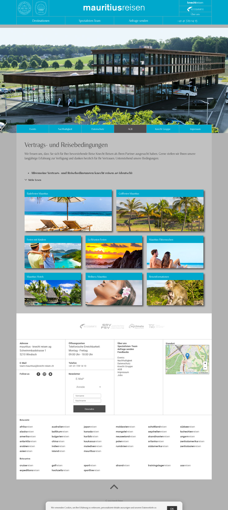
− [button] (205, 368)
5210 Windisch (28, 354)
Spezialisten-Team (89, 20)
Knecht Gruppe (162, 129)
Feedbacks (123, 352)
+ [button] (205, 363)
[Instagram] (44, 374)
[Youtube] (50, 374)
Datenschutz (97, 129)
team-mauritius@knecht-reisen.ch (37, 366)
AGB (130, 129)
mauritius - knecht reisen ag (35, 346)
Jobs (120, 375)
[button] (114, 179)
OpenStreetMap (192, 373)
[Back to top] (114, 487)
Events (32, 129)
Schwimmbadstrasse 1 (33, 350)
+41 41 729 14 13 (187, 20)
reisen (114, 8)
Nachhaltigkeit (65, 129)
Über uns (195, 14)
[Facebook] (38, 374)
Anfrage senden (138, 20)
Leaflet (179, 373)
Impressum (195, 129)
